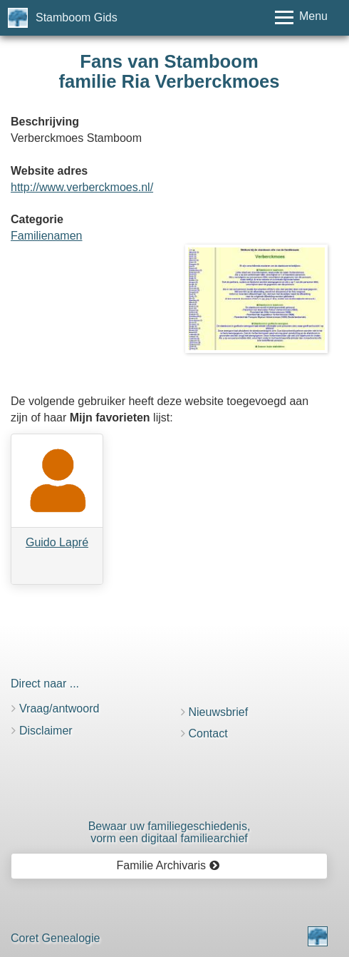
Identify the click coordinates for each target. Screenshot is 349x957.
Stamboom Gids (77, 17)
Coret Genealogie (55, 938)
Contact (208, 733)
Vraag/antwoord (59, 708)
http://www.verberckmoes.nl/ (82, 187)
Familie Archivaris (168, 865)
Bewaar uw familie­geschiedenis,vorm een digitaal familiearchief (169, 832)
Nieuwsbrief (219, 712)
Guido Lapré (57, 542)
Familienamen (46, 236)
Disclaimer (46, 731)
